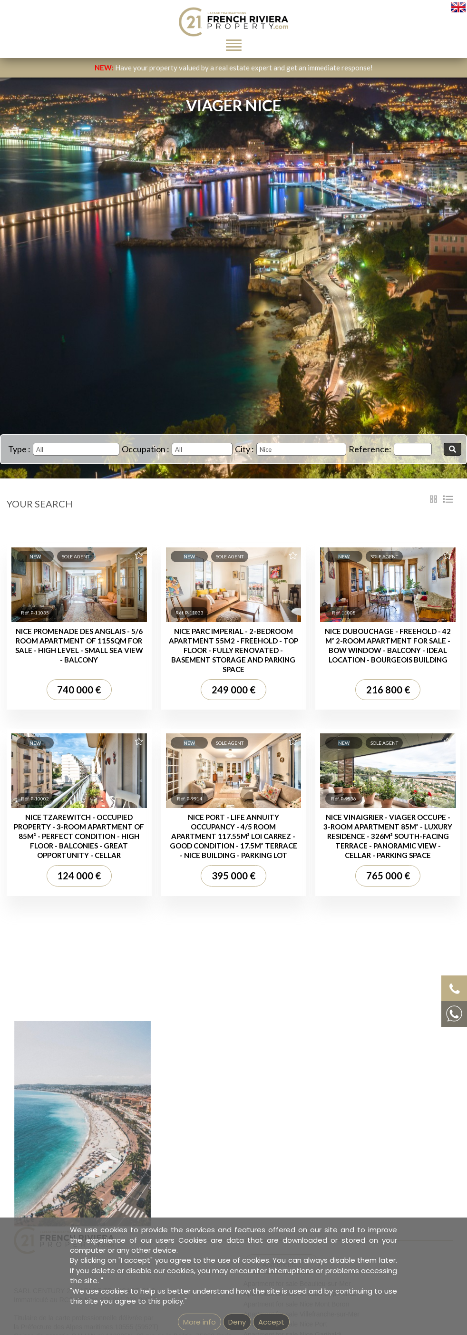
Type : (19, 449)
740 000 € (79, 689)
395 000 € (233, 875)
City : (244, 449)
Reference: (370, 449)
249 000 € (233, 689)
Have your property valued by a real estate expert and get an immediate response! (234, 67)
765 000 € (388, 875)
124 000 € (79, 875)
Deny (237, 1322)
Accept (271, 1322)
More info (199, 1322)
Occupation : (145, 449)
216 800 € (388, 689)
